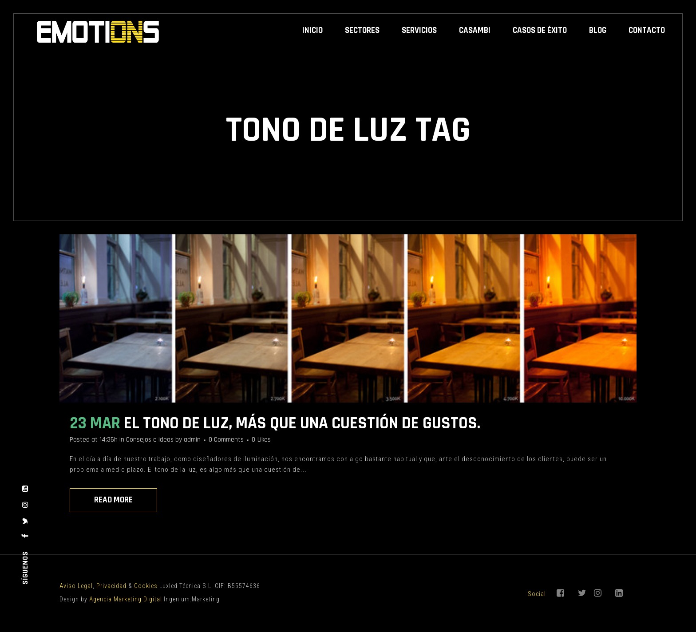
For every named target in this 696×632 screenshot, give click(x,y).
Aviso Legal (76, 585)
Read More (113, 500)
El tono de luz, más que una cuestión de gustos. (302, 423)
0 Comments (226, 439)
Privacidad (111, 585)
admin (192, 439)
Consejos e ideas (150, 439)
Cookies (146, 585)
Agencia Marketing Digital (125, 599)
